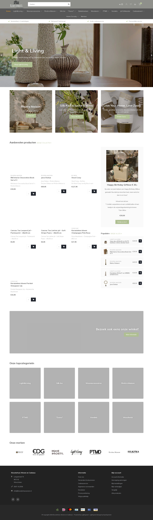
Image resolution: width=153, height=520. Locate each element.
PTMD (105, 11)
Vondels (115, 11)
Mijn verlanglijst (117, 486)
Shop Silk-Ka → (76, 116)
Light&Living (18, 11)
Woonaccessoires (33, 11)
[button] (1, 55)
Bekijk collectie (44, 143)
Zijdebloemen (83, 11)
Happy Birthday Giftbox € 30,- (122, 184)
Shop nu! (17, 66)
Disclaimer (81, 490)
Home (8, 11)
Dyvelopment (107, 515)
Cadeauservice (83, 483)
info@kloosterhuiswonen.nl (23, 491)
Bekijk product (122, 222)
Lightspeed (85, 515)
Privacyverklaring (84, 493)
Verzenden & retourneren (86, 480)
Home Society (71, 16)
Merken (84, 16)
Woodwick (95, 11)
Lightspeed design (95, 515)
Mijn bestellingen (117, 483)
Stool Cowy (76, 178)
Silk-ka (62, 11)
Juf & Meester (125, 11)
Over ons (81, 477)
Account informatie (118, 477)
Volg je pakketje (83, 496)
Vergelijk (114, 490)
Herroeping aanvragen (119, 480)
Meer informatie (131, 334)
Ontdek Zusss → (122, 116)
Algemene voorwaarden (86, 486)
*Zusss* (71, 11)
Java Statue (46, 178)
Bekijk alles (116, 233)
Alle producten (116, 493)
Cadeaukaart (138, 11)
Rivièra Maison (50, 11)
